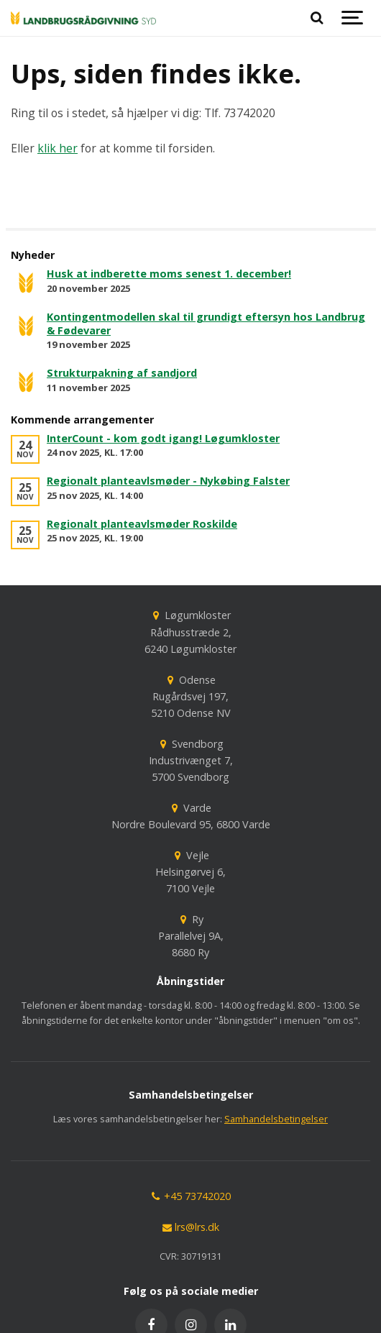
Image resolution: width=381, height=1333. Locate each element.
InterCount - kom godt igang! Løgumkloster (163, 438)
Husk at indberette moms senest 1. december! (169, 273)
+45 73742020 (190, 1196)
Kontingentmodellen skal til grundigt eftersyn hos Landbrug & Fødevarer (206, 323)
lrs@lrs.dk (190, 1227)
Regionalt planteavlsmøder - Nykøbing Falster (168, 480)
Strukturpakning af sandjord (122, 373)
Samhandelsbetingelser (276, 1119)
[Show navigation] (352, 18)
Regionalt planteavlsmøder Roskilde (142, 524)
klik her (57, 148)
